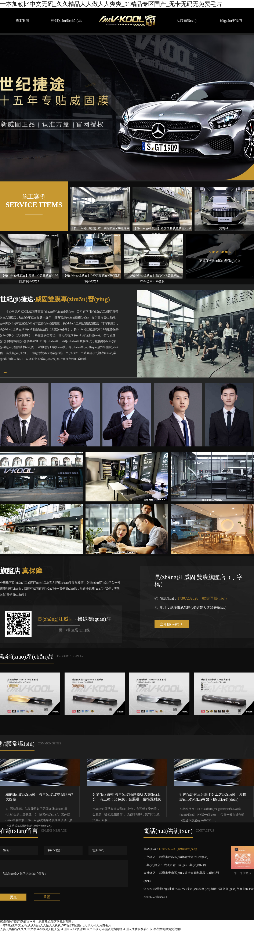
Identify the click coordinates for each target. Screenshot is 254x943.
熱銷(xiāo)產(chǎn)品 (66, 20)
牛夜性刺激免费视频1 (167, 929)
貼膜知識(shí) (186, 20)
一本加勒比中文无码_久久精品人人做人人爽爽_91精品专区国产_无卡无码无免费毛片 (111, 4)
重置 (46, 897)
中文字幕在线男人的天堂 (44, 929)
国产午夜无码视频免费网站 (104, 929)
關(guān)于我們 (231, 20)
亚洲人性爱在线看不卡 (137, 929)
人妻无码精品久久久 (13, 929)
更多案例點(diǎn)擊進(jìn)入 (220, 260)
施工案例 (22, 20)
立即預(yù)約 (172, 624)
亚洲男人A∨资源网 (73, 929)
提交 (13, 897)
